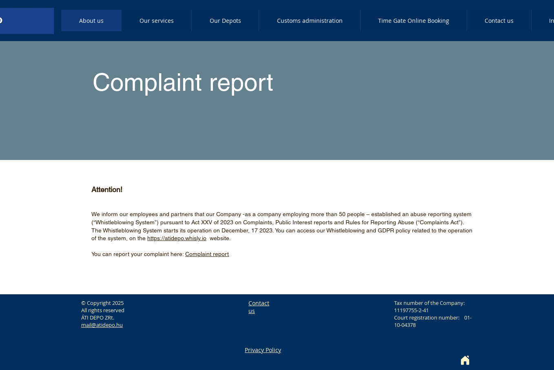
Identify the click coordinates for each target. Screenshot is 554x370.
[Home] (465, 360)
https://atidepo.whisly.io (176, 238)
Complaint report (207, 254)
